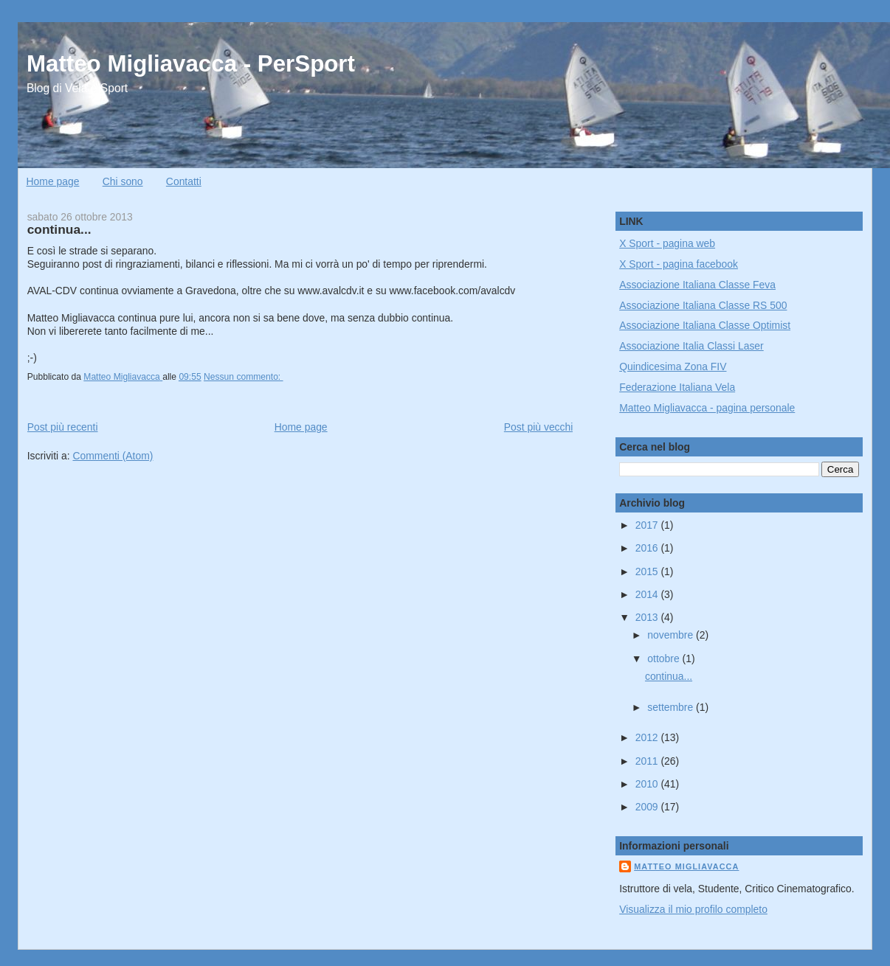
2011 (648, 761)
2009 (648, 807)
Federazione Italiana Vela (677, 387)
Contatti (183, 181)
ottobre (664, 658)
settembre (671, 707)
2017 (648, 525)
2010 (648, 784)
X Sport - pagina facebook (678, 264)
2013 (648, 617)
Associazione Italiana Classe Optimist (704, 325)
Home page (53, 181)
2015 (648, 571)
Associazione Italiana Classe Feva (697, 285)
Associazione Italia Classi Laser (691, 346)
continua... (59, 229)
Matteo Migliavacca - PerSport (191, 64)
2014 (648, 594)
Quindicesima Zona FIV (672, 366)
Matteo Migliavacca (686, 866)
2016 (648, 548)
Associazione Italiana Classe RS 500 (703, 305)
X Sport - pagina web (667, 243)
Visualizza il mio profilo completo (693, 909)
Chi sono (123, 181)
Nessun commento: (243, 377)
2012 (648, 737)
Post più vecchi (538, 427)
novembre (671, 635)
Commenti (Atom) (112, 456)
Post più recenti (62, 427)
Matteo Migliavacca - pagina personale (707, 408)
